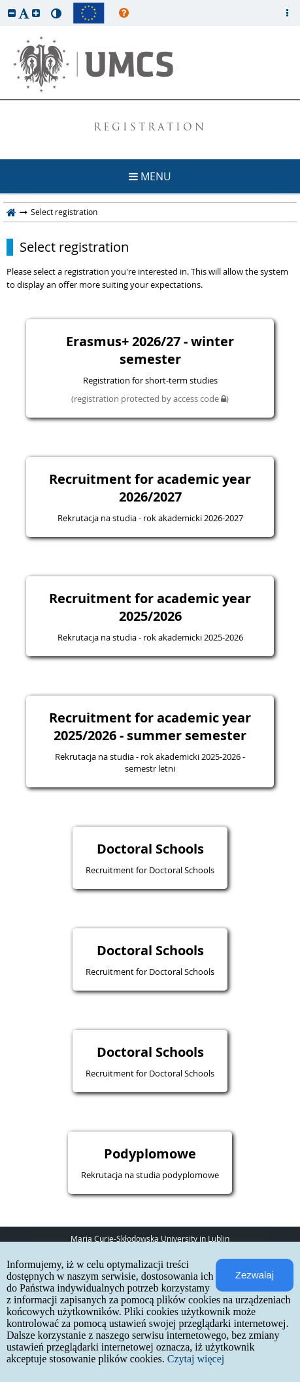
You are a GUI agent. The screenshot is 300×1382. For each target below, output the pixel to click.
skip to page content (3, 3)
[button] (12, 13)
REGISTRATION (150, 128)
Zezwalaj (254, 1274)
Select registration (74, 247)
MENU (150, 176)
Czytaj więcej (196, 1358)
